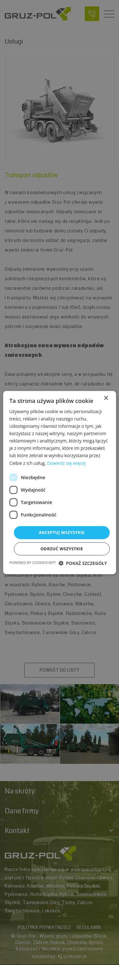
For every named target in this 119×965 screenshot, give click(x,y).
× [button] (105, 398)
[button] (82, 563)
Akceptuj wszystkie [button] (62, 532)
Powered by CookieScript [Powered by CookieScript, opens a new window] (32, 562)
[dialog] (59, 482)
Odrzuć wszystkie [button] (61, 549)
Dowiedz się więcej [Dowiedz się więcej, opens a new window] (66, 463)
